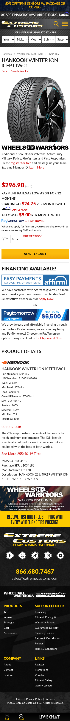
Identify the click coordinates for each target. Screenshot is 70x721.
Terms (19, 699)
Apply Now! (20, 209)
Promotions (41, 670)
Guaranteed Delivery (46, 628)
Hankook (6, 54)
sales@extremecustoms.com (35, 578)
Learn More (36, 167)
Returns (50, 699)
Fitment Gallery (43, 680)
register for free (21, 163)
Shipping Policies (44, 633)
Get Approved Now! (49, 338)
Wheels (8, 617)
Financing (40, 612)
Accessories (10, 633)
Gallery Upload (43, 685)
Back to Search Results (14, 71)
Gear (6, 628)
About (7, 664)
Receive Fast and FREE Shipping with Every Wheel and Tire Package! (35, 520)
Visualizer (40, 675)
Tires (6, 612)
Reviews (8, 675)
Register (39, 664)
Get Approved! (35, 221)
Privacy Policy (34, 699)
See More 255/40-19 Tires (21, 454)
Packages (9, 622)
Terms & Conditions (46, 649)
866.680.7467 (35, 572)
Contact (8, 670)
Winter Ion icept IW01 (30, 54)
